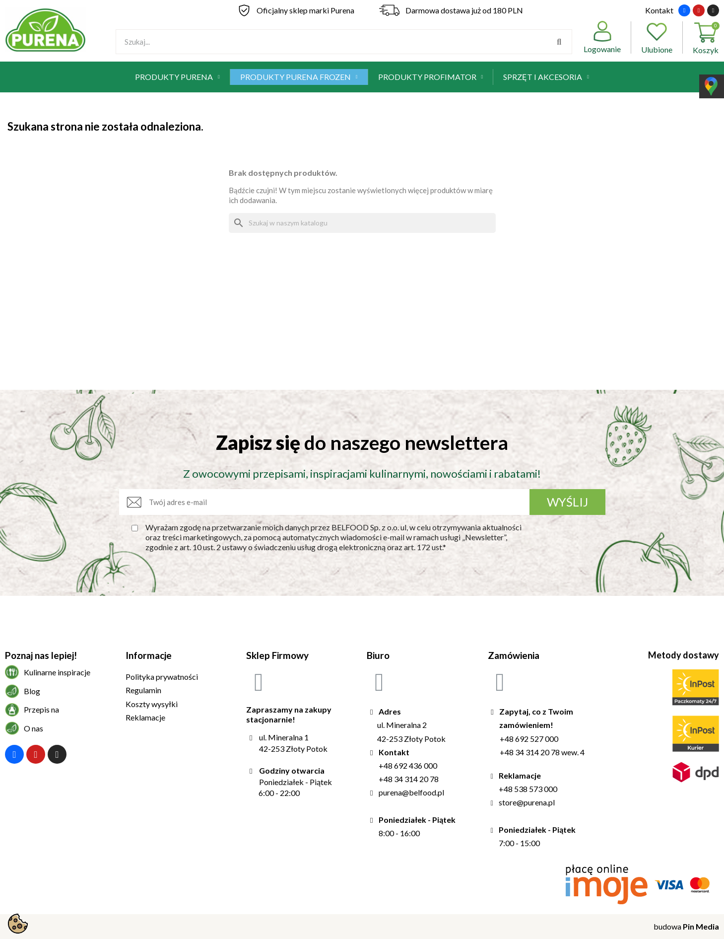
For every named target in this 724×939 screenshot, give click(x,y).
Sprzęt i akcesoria (546, 77)
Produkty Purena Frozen (299, 77)
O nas (33, 728)
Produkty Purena (177, 77)
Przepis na (41, 709)
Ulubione (656, 37)
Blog (32, 691)
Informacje (149, 655)
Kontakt (659, 10)
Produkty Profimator (430, 77)
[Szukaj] (362, 223)
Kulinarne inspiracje (57, 672)
